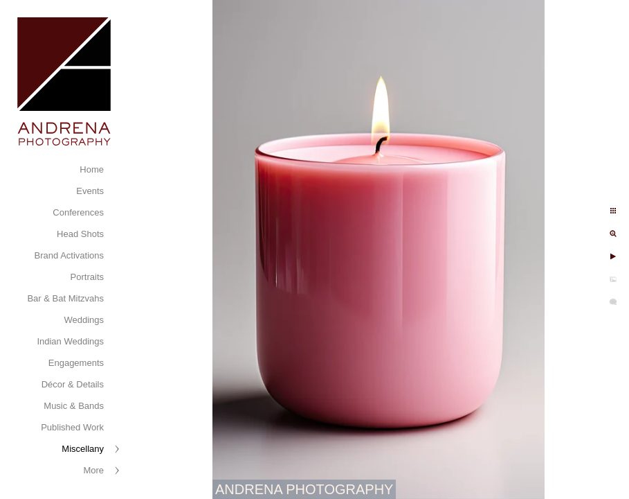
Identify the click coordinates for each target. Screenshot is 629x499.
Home (92, 169)
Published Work (72, 427)
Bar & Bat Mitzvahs (65, 298)
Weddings (84, 320)
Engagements (76, 363)
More (93, 470)
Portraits (87, 277)
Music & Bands (74, 406)
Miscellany (83, 449)
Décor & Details (73, 384)
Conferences (78, 212)
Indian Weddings (70, 341)
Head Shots (80, 234)
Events (90, 191)
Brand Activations (69, 255)
